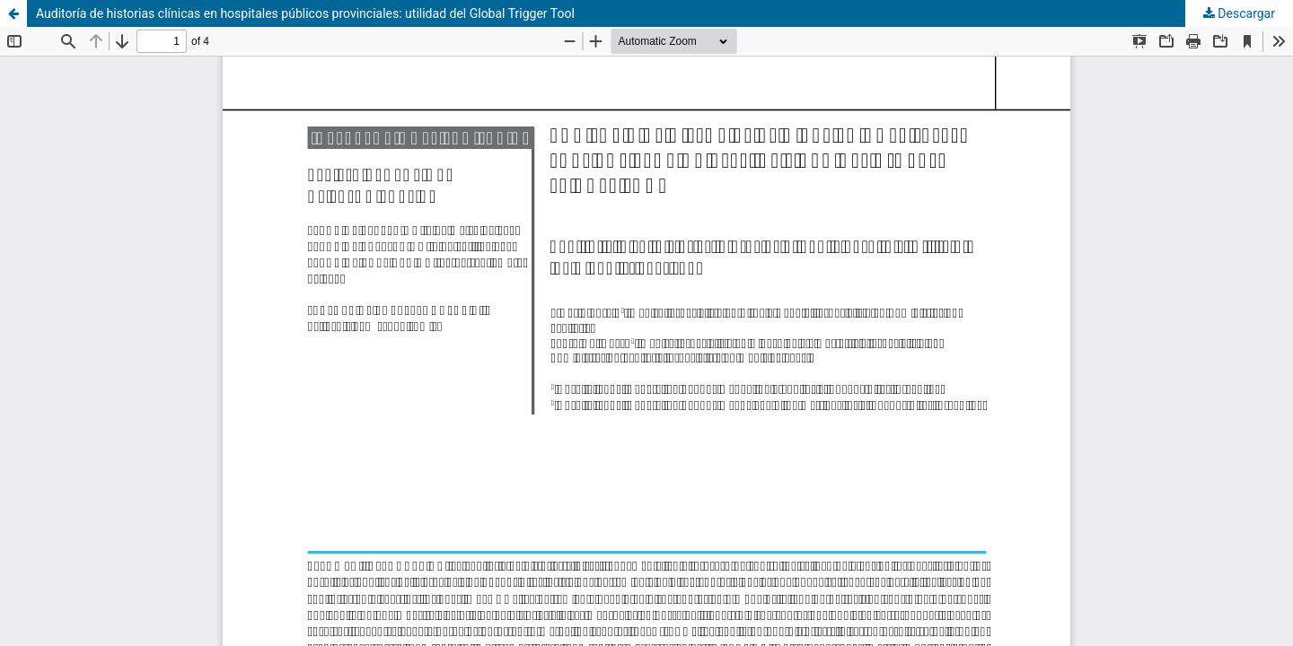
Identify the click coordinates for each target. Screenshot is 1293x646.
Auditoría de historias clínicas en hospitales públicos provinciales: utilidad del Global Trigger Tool (305, 13)
